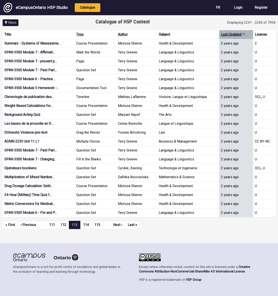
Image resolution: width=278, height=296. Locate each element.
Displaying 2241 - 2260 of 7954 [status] (251, 22)
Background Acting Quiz (22, 115)
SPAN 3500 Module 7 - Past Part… (30, 70)
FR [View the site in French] (218, 7)
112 (63, 225)
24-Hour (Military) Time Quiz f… (28, 195)
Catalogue (87, 7)
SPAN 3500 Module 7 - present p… (30, 61)
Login (238, 7)
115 (97, 225)
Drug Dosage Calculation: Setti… (28, 186)
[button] (10, 22)
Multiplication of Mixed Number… (29, 177)
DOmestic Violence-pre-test (25, 132)
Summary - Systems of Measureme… (32, 43)
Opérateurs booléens (20, 168)
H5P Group (193, 280)
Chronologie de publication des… (29, 97)
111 (52, 225)
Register (261, 7)
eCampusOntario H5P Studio (35, 7)
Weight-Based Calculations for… (28, 106)
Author (123, 34)
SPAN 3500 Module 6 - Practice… (29, 79)
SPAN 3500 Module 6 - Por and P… (30, 213)
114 (86, 225)
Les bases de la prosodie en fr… (28, 123)
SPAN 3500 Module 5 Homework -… (31, 88)
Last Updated (233, 34)
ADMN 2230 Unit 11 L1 (21, 141)
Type (80, 34)
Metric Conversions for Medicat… (29, 204)
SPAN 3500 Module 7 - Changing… (30, 159)
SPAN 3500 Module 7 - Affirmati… (29, 52)
